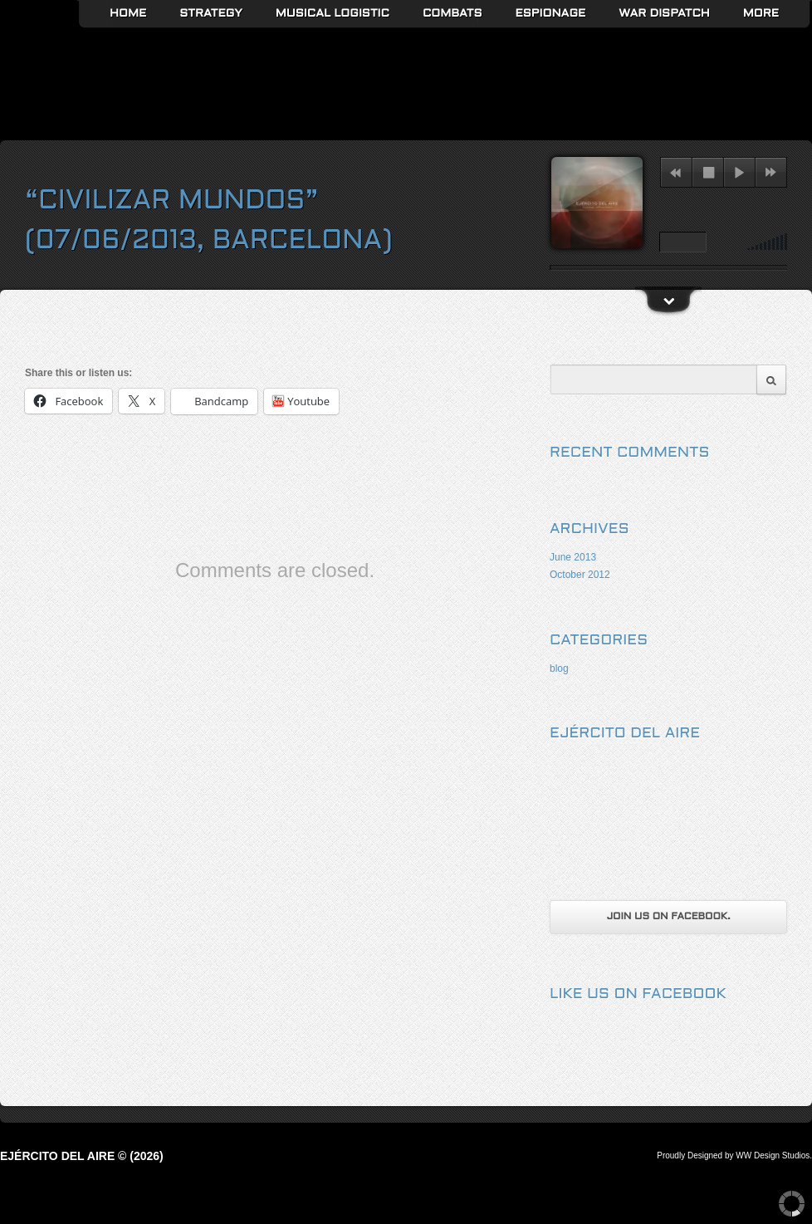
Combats (452, 13)
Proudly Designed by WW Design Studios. (734, 1155)
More (761, 13)
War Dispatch (664, 13)
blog (559, 668)
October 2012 (580, 574)
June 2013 (573, 557)
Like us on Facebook (638, 994)
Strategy (210, 13)
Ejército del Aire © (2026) (82, 1156)
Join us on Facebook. (668, 917)
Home (128, 13)
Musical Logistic (332, 13)
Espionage (551, 13)
